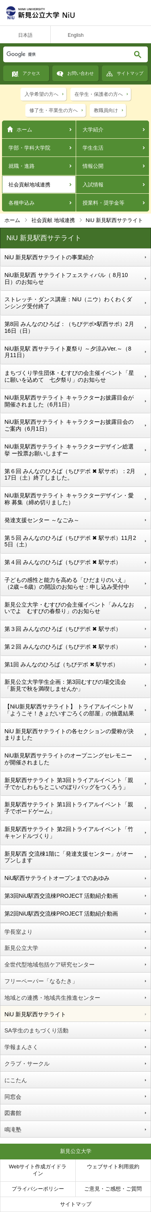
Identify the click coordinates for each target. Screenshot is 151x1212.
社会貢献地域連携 (29, 185)
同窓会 (12, 1097)
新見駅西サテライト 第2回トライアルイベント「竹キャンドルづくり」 (68, 832)
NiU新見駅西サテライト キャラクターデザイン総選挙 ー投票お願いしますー (69, 450)
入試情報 (93, 185)
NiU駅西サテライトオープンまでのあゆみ (57, 878)
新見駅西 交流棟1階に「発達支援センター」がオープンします (68, 857)
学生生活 (93, 148)
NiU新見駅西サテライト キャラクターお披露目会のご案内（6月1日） (69, 425)
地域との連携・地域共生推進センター (52, 997)
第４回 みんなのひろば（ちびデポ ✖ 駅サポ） (62, 562)
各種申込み (21, 203)
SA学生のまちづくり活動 (36, 1030)
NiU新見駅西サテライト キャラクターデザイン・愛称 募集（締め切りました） (69, 499)
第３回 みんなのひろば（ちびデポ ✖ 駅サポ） (62, 629)
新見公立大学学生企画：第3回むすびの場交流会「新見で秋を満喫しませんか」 (65, 685)
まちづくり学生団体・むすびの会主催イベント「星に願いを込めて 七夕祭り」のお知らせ (69, 376)
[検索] (58, 54)
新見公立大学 (21, 948)
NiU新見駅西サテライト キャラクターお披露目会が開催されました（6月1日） (69, 401)
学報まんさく (21, 1047)
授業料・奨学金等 (103, 203)
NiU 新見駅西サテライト (35, 1014)
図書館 (12, 1113)
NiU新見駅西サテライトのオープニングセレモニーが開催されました (68, 759)
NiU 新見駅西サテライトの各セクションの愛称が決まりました (69, 734)
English (75, 35)
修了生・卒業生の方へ (53, 110)
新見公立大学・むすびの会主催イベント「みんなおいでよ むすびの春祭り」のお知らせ (69, 608)
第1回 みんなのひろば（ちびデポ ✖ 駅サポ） (61, 664)
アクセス (31, 73)
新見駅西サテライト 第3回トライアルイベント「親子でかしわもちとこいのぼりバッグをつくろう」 (69, 783)
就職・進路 (21, 166)
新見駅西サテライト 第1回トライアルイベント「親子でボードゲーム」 (68, 807)
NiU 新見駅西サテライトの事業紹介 (49, 257)
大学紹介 (93, 130)
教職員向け (106, 110)
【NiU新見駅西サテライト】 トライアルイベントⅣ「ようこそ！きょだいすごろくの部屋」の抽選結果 (69, 710)
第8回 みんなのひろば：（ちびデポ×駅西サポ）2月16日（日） (69, 327)
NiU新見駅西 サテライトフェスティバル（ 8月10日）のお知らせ (66, 278)
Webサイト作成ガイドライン (38, 1169)
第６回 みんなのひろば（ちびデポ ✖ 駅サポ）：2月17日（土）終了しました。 (69, 474)
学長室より (18, 932)
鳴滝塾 (12, 1129)
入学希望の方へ (41, 94)
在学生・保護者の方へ (98, 94)
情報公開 (93, 166)
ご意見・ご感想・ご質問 (113, 1189)
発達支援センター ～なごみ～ (41, 520)
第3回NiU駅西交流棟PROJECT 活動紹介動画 (61, 896)
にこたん (15, 1080)
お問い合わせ (80, 73)
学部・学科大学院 (29, 148)
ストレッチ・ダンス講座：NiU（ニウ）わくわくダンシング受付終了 (68, 302)
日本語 (25, 35)
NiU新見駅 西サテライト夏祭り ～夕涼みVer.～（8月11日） (67, 352)
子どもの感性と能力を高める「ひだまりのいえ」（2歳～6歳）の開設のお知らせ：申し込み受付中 (66, 583)
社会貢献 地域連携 (53, 220)
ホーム (24, 130)
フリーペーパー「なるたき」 (41, 981)
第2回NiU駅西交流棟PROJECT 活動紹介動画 (61, 913)
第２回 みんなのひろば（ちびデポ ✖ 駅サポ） (62, 646)
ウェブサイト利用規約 (113, 1166)
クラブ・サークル (27, 1063)
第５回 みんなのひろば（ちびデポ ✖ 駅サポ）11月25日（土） (70, 541)
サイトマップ (130, 73)
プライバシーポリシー (38, 1189)
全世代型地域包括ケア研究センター (49, 964)
